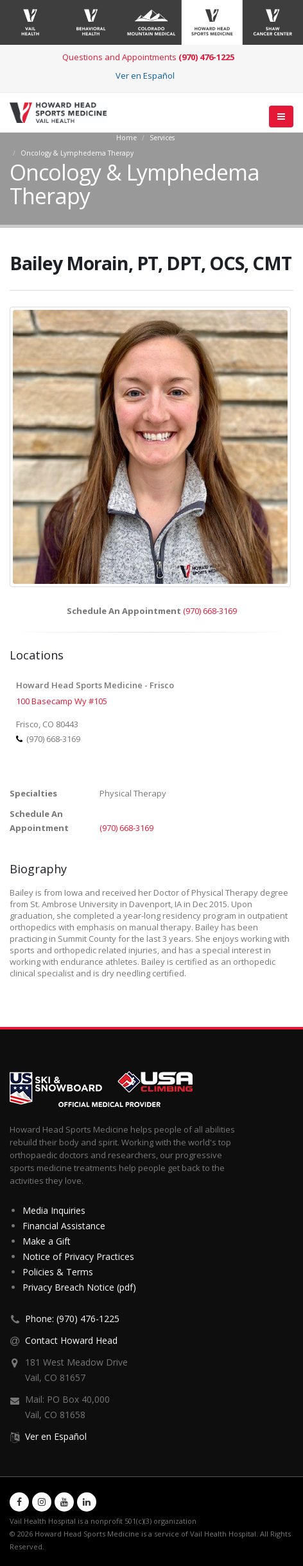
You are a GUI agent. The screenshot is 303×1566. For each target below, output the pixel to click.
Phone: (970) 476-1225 (72, 1318)
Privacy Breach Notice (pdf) (79, 1287)
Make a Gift (46, 1241)
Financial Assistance (63, 1226)
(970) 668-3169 (210, 611)
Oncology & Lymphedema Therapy (77, 153)
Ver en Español (145, 75)
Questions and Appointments (148, 57)
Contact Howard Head (71, 1340)
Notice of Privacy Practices (78, 1256)
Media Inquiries (53, 1210)
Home (126, 137)
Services (162, 137)
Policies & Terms (57, 1272)
